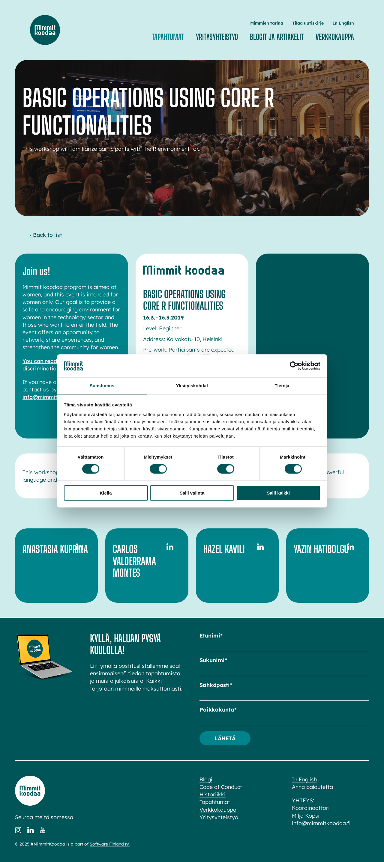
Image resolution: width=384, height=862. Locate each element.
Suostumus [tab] (102, 385)
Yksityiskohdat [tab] (192, 385)
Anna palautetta (312, 786)
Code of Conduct (221, 786)
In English (343, 23)
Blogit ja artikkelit (277, 37)
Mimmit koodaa (45, 30)
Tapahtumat (168, 37)
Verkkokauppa (335, 37)
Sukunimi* (213, 660)
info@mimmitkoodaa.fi (52, 397)
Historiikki (213, 794)
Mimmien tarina (266, 23)
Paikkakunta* (218, 709)
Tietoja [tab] (282, 385)
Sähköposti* (216, 685)
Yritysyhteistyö (217, 37)
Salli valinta (192, 492)
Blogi (206, 779)
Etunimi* (211, 635)
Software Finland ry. (110, 844)
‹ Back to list (46, 234)
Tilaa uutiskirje (308, 23)
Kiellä (106, 492)
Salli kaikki (278, 492)
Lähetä (225, 738)
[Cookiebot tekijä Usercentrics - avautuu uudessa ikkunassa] (294, 365)
